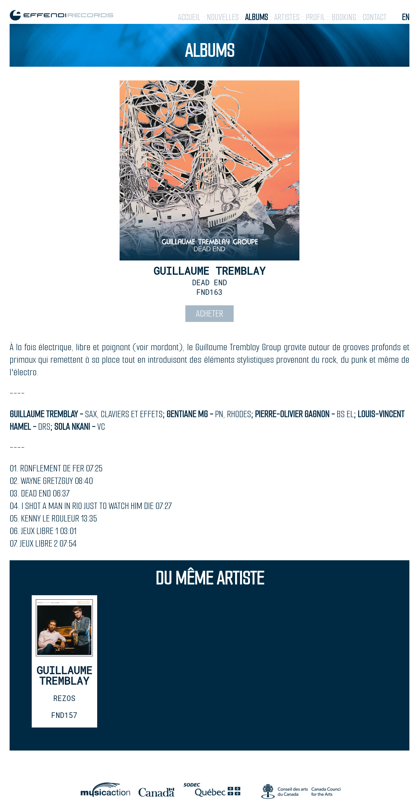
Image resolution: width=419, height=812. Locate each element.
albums (256, 17)
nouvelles (223, 17)
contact (375, 17)
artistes (286, 17)
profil (315, 17)
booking (344, 17)
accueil (189, 17)
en (405, 17)
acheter (209, 313)
